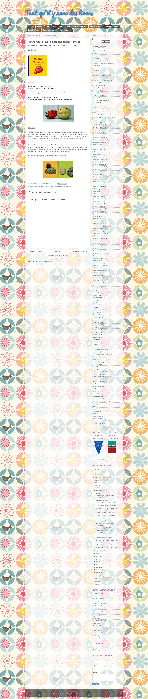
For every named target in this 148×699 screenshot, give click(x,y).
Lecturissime (96, 618)
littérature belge (96, 162)
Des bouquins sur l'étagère (99, 603)
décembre (99, 488)
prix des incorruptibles (98, 349)
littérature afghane (97, 130)
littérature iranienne (97, 216)
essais (94, 112)
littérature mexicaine (98, 236)
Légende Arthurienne (98, 125)
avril (97, 564)
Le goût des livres (97, 616)
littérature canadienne (98, 169)
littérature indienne (97, 211)
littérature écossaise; (98, 184)
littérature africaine (97, 132)
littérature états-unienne (99, 194)
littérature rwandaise (98, 263)
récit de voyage (96, 364)
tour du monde (96, 416)
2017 (96, 576)
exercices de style (97, 115)
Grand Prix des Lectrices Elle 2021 (102, 117)
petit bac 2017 (96, 327)
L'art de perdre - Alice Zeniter (104, 520)
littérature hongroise (98, 209)
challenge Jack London (98, 78)
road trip (94, 391)
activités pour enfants (98, 56)
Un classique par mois (98, 421)
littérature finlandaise (98, 199)
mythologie (95, 305)
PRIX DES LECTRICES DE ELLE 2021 (73, 27)
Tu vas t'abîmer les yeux (99, 633)
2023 (96, 472)
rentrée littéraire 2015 (98, 371)
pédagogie (95, 315)
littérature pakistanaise (98, 250)
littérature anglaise (97, 147)
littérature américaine (98, 139)
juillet (98, 556)
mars (97, 567)
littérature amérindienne (99, 142)
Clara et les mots (97, 596)
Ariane (94, 65)
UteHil (81, 694)
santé (93, 406)
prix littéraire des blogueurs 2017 (101, 354)
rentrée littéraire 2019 (98, 381)
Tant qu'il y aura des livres (59, 12)
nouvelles (95, 307)
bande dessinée (96, 68)
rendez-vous (95, 369)
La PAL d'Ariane (34, 30)
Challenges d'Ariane (111, 27)
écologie (94, 105)
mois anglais (95, 300)
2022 (96, 474)
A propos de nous (65, 30)
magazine (95, 285)
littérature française (97, 204)
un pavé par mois (97, 423)
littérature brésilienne (98, 164)
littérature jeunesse (97, 231)
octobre (98, 493)
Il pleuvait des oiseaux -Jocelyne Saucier (107, 502)
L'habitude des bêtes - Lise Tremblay (106, 515)
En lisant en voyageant (98, 611)
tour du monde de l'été (98, 418)
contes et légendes (97, 85)
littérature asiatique (97, 154)
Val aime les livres (97, 635)
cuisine (94, 93)
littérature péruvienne (98, 255)
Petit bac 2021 (96, 337)
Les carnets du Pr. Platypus (100, 620)
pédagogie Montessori (98, 317)
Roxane (94, 404)
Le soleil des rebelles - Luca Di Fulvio (106, 518)
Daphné (41, 186)
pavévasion (95, 312)
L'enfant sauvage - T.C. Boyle (104, 528)
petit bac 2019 (96, 332)
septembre (99, 551)
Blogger (92, 694)
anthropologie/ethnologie (99, 60)
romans (94, 394)
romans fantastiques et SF (99, 396)
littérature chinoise (97, 174)
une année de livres (97, 426)
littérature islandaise (98, 221)
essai (93, 110)
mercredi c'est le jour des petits (62, 186)
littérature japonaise (97, 228)
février (98, 570)
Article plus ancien (80, 251)
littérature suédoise (97, 273)
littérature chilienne (97, 172)
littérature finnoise (97, 201)
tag (93, 408)
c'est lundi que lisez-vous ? (99, 75)
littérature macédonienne (99, 233)
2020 (96, 480)
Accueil (31, 27)
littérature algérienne (98, 134)
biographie (95, 73)
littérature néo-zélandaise (99, 241)
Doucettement (96, 608)
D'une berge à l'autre (98, 601)
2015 (96, 581)
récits (93, 366)
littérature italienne (97, 226)
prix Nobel (95, 357)
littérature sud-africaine (98, 268)
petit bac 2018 (96, 329)
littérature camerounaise (99, 167)
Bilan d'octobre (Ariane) (102, 500)
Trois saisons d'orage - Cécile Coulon (106, 547)
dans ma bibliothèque (98, 95)
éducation (95, 107)
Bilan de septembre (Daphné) (104, 537)
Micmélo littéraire (97, 625)
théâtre (94, 413)
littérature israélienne (98, 223)
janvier (98, 572)
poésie (94, 344)
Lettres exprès (96, 623)
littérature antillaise (97, 149)
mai (97, 561)
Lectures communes (49, 30)
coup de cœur (96, 90)
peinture (94, 320)
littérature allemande (98, 137)
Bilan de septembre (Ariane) (104, 544)
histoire (94, 120)
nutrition (94, 310)
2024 (96, 469)
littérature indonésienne (99, 213)
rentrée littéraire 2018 (98, 379)
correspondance (96, 88)
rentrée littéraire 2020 (98, 384)
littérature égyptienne (98, 186)
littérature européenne (98, 196)
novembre (99, 490)
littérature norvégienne (98, 246)
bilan (93, 70)
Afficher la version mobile (58, 256)
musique (94, 302)
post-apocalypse (96, 347)
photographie (96, 342)
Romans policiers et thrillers (100, 401)
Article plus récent (35, 251)
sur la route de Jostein (98, 638)
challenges (95, 83)
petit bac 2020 (96, 334)
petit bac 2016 (96, 325)
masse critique (96, 288)
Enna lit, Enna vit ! (97, 613)
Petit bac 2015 (96, 322)
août (97, 553)
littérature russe (96, 260)
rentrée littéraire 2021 (98, 386)
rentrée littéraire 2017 (98, 376)
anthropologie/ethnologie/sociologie (102, 63)
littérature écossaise (97, 181)
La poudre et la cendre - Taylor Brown (106, 505)
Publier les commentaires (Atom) (45, 261)
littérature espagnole (98, 189)
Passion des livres (97, 630)
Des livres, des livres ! (98, 606)
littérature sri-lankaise (98, 265)
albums (36, 186)
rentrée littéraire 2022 (98, 389)
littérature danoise (97, 179)
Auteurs (39, 27)
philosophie (95, 339)
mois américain (96, 297)
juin (97, 559)
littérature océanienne (98, 248)
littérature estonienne (98, 191)
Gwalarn (94, 647)
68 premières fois (95, 27)
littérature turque (97, 278)
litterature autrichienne (98, 159)
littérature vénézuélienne (99, 280)
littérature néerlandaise (98, 238)
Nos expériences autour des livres (101, 628)
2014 (96, 584)
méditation (95, 290)
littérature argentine (97, 152)
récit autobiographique (98, 362)
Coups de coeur (51, 27)
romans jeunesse (97, 399)
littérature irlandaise (98, 218)
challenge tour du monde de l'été (101, 80)
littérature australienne (98, 157)
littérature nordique (97, 243)
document (95, 102)
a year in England (97, 53)
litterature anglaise (97, 144)
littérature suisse (97, 275)
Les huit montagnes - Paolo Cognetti (106, 512)
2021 (96, 477)
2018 (96, 485)
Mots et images (96, 650)
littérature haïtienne (97, 206)
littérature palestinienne (99, 253)
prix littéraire (96, 352)
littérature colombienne (98, 176)
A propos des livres (97, 593)
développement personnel (99, 100)
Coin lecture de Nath (98, 598)
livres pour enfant (48, 186)
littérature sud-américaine (99, 270)
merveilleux (95, 295)
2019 (96, 482)
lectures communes (97, 122)
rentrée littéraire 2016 (98, 374)
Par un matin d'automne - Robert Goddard (107, 535)
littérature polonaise (98, 258)
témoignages (95, 411)
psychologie (95, 359)
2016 (96, 578)
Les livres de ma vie (98, 127)
